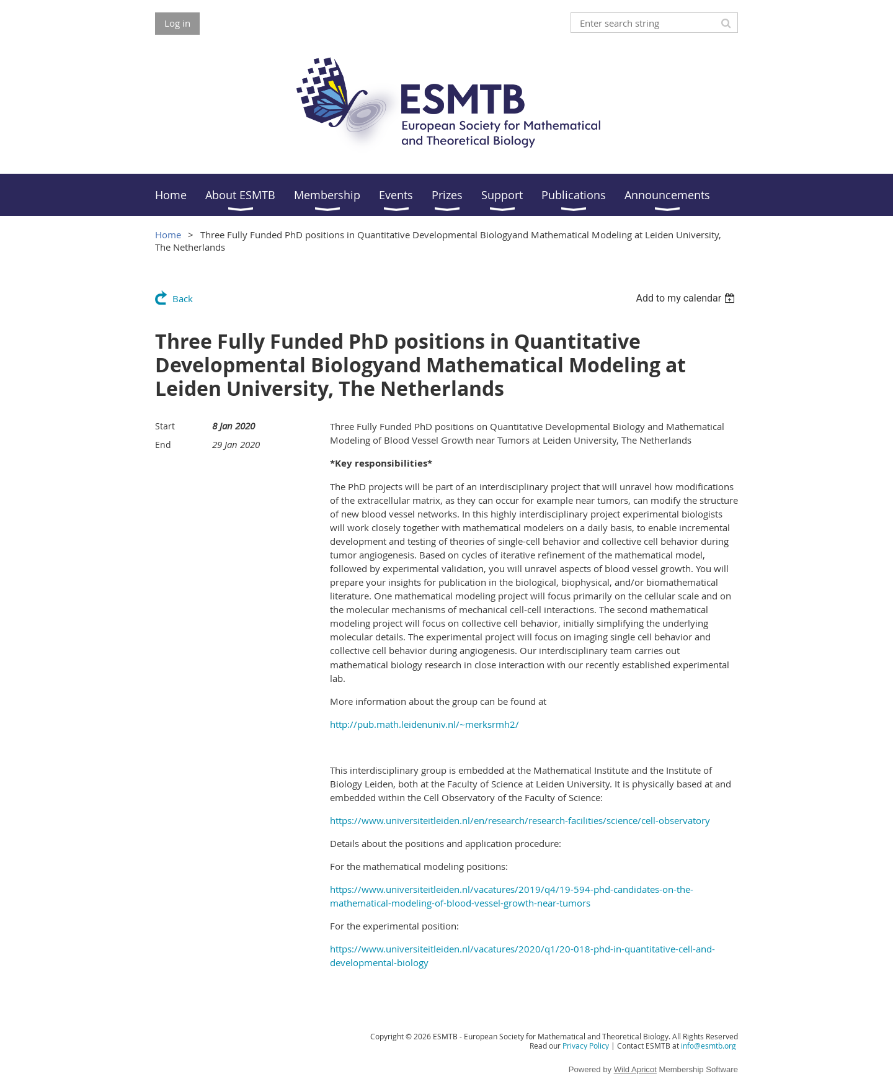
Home (168, 234)
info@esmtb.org (708, 1045)
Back (182, 298)
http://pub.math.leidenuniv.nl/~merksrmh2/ (424, 724)
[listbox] (687, 298)
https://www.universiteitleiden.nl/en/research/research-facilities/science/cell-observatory (520, 820)
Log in (177, 23)
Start (165, 426)
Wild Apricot (635, 1069)
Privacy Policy (585, 1045)
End (163, 444)
